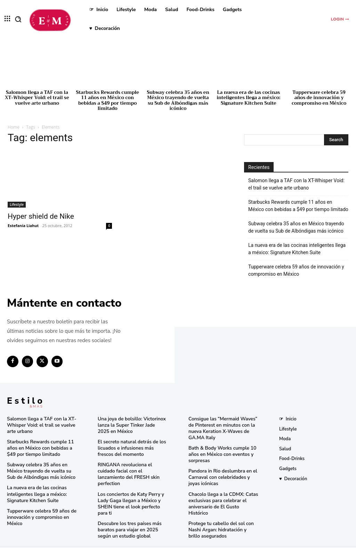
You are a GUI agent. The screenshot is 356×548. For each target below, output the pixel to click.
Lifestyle (17, 204)
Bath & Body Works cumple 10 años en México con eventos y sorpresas (220, 452)
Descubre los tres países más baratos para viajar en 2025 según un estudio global (127, 518)
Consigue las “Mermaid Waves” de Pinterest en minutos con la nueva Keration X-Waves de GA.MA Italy (220, 427)
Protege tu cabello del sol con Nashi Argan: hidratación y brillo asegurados (221, 518)
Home (13, 127)
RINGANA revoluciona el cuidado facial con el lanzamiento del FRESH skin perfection (132, 468)
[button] (18, 19)
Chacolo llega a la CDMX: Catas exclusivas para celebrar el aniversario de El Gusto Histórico (221, 496)
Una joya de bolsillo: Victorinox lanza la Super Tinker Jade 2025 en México (130, 424)
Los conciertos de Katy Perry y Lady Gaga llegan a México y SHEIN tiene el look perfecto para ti (132, 494)
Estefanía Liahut (23, 225)
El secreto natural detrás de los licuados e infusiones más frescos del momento (132, 446)
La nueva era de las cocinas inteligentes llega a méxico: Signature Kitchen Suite (248, 97)
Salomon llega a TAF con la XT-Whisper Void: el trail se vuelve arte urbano (37, 97)
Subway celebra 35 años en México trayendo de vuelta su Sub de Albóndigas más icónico (178, 100)
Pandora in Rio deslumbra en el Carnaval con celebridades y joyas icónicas (223, 474)
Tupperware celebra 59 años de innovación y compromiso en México (319, 97)
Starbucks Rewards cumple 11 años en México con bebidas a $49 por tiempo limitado (107, 100)
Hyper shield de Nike (41, 216)
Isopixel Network (256, 541)
